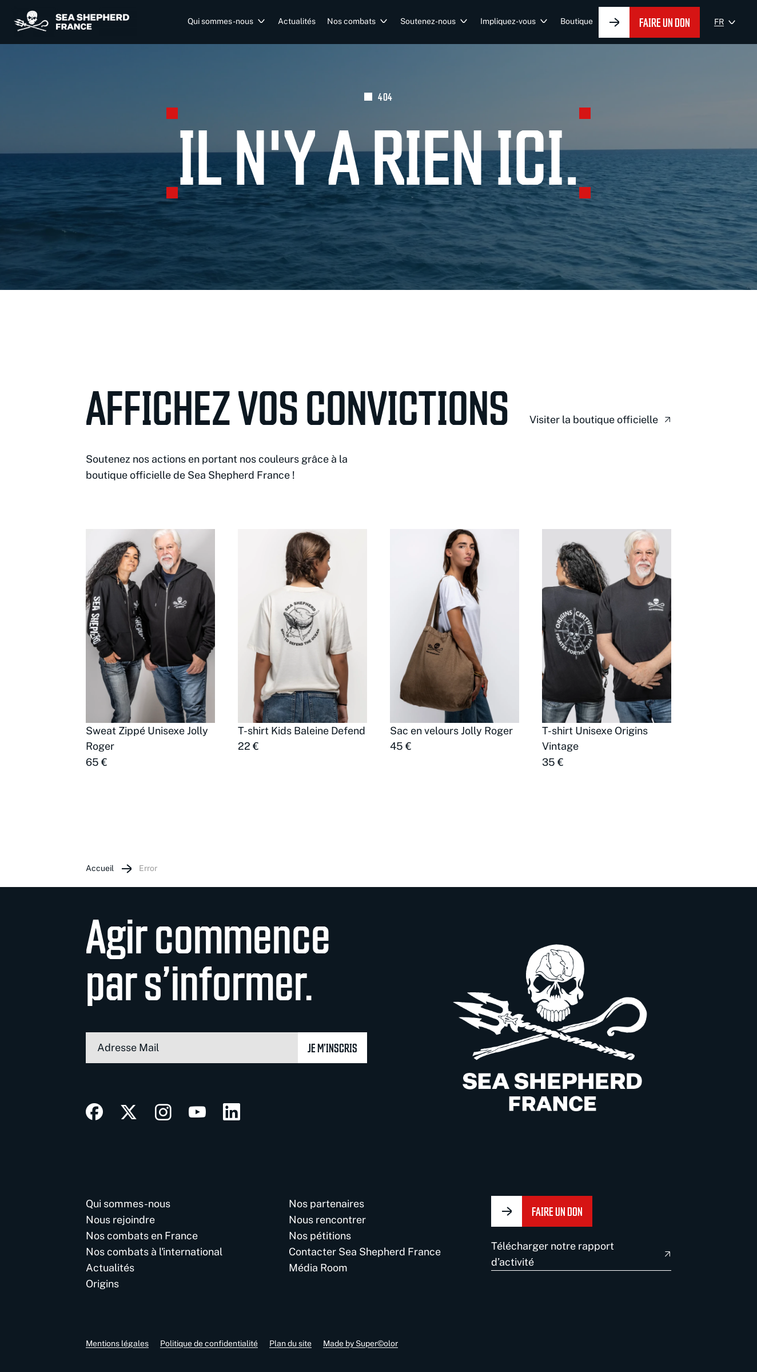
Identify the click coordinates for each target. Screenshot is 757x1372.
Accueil (100, 868)
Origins (102, 1284)
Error (148, 868)
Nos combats (351, 21)
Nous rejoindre (120, 1220)
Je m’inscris (332, 1047)
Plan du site (290, 1343)
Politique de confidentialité (209, 1343)
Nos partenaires (326, 1204)
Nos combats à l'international (154, 1252)
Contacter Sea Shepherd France (365, 1252)
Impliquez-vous (508, 21)
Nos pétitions (320, 1236)
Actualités (297, 21)
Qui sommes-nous (220, 21)
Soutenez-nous (428, 21)
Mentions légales (117, 1343)
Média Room (318, 1268)
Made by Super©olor (360, 1343)
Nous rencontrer (327, 1220)
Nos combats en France (142, 1236)
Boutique (576, 21)
